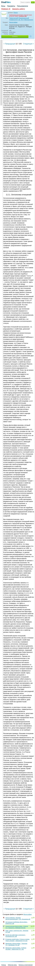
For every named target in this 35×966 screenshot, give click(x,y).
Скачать (15, 36)
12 (32, 948)
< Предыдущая (9, 44)
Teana (16, 12)
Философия (13, 22)
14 (32, 935)
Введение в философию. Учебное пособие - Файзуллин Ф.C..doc (16, 948)
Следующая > (28, 44)
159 (32, 926)
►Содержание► (1, 72)
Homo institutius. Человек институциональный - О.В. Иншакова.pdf (18, 918)
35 (32, 943)
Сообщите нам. (23, 16)
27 (32, 930)
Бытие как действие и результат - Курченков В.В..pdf (16, 935)
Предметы (11, 6)
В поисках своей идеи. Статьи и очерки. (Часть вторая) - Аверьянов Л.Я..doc (18, 939)
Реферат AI (5, 9)
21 (32, 939)
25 (32, 917)
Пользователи (22, 6)
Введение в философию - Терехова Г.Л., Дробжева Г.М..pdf (16, 944)
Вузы (3, 6)
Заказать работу (18, 9)
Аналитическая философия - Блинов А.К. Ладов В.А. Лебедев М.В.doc (17, 927)
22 (32, 922)
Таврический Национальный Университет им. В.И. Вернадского (21, 19)
